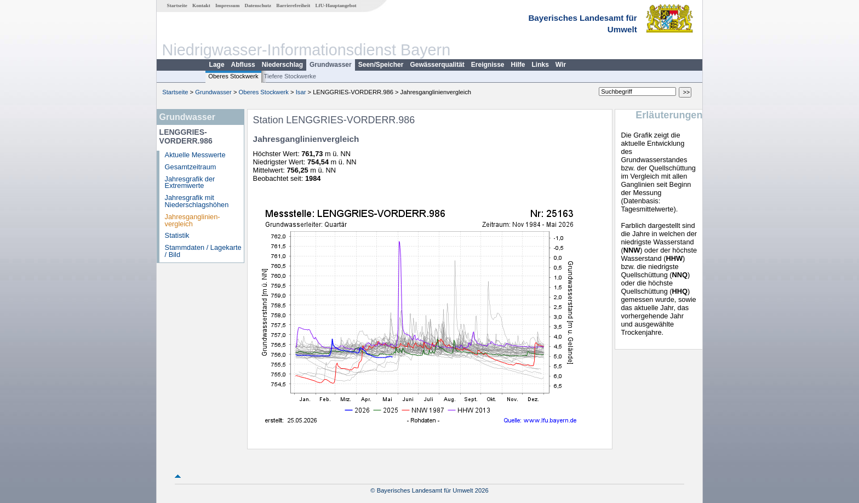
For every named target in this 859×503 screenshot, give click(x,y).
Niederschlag (282, 64)
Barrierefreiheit (293, 5)
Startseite (177, 5)
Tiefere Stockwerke (290, 76)
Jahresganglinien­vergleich (192, 220)
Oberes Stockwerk (233, 76)
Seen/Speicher (381, 64)
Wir (561, 64)
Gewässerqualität (437, 64)
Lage (217, 64)
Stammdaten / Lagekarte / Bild (203, 251)
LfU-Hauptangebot (335, 5)
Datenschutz (258, 5)
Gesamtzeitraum (190, 167)
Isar (301, 92)
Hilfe (518, 64)
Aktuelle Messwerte (195, 155)
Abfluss (243, 64)
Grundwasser (331, 64)
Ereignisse (488, 64)
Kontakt (201, 5)
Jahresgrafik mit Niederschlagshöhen (197, 201)
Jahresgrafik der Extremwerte (190, 182)
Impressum (227, 5)
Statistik (177, 235)
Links (540, 64)
